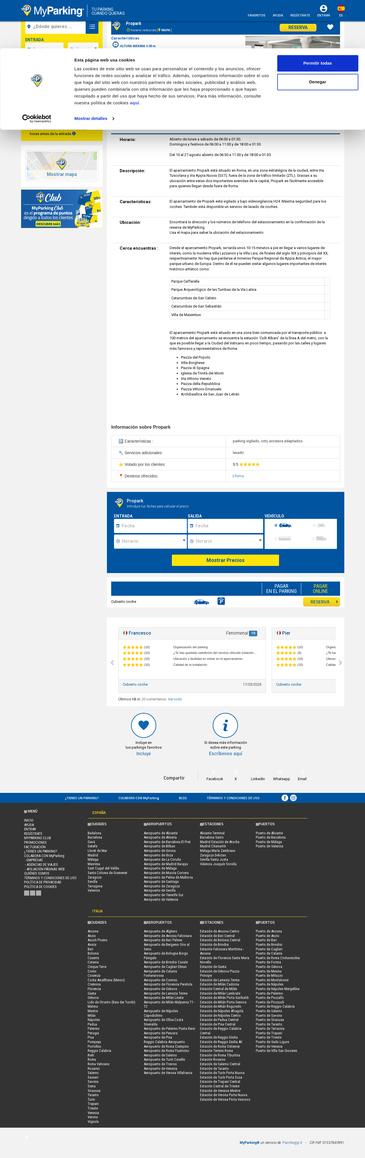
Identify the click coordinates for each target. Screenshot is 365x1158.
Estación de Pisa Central (217, 1024)
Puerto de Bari (266, 940)
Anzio (92, 936)
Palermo (94, 1028)
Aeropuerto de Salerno (160, 1055)
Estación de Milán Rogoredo (220, 1006)
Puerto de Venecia (269, 1046)
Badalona (94, 833)
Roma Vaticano (98, 1064)
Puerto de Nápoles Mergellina (277, 989)
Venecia (93, 1113)
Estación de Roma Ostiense (220, 1046)
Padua (92, 1024)
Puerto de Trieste (268, 1037)
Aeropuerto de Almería (160, 837)
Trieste (93, 1108)
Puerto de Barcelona (271, 837)
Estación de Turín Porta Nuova (222, 1073)
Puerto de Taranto (269, 1024)
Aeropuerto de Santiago (161, 881)
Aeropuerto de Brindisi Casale (166, 962)
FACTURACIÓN (35, 847)
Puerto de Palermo (269, 993)
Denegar (317, 33)
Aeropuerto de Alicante (161, 833)
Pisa (91, 1037)
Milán (92, 1015)
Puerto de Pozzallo (270, 997)
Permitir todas (317, 14)
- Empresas (33, 860)
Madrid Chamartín (213, 846)
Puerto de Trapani (269, 1033)
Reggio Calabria (99, 1050)
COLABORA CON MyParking (139, 798)
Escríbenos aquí (225, 753)
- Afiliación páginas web (44, 869)
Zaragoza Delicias (213, 855)
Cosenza (94, 975)
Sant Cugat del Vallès (103, 868)
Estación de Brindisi (214, 944)
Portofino (94, 1046)
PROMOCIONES (35, 842)
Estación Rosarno (212, 1059)
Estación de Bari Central (217, 936)
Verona (93, 1117)
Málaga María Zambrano (217, 851)
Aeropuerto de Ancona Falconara (168, 936)
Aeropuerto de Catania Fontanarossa (160, 973)
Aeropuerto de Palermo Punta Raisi (169, 1028)
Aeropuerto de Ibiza (158, 855)
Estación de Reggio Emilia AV (221, 1042)
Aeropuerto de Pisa (158, 1037)
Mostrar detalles (90, 70)
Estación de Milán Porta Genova (223, 1002)
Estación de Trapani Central (220, 1081)
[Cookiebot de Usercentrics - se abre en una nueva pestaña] (37, 70)
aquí (134, 54)
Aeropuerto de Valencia (161, 899)
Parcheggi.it (292, 1142)
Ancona (93, 931)
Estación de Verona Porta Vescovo (225, 1099)
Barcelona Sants (211, 837)
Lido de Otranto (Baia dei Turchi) (111, 1002)
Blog (183, 798)
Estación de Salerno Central (220, 1064)
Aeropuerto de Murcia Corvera (166, 873)
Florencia (94, 989)
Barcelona (95, 837)
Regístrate (33, 833)
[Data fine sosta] (228, 526)
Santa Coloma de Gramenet (107, 873)
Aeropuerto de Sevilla (160, 890)
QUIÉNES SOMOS (36, 873)
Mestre (93, 1011)
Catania (93, 962)
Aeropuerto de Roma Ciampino (166, 1046)
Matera (93, 1006)
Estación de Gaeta (213, 967)
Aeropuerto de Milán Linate (163, 997)
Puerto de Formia (268, 962)
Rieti (91, 1055)
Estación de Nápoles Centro (220, 1015)
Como (92, 971)
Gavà (91, 842)
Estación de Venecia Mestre (220, 1090)
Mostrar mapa (62, 174)
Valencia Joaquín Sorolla (218, 864)
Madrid (93, 855)
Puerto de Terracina (270, 1028)
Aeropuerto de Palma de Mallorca (168, 877)
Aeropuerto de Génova (160, 989)
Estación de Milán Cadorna (219, 984)
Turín (91, 1099)
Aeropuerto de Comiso (160, 980)
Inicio (28, 820)
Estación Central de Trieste (219, 1086)
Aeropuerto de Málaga (160, 868)
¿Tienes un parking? (82, 798)
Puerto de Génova (269, 967)
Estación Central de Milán (218, 989)
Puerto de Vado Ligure (272, 1042)
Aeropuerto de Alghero (160, 931)
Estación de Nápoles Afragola (221, 1011)
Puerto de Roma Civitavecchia (278, 958)
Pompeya (94, 1042)
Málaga (93, 859)
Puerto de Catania (269, 953)
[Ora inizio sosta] (153, 541)
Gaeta (92, 993)
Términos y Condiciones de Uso (232, 798)
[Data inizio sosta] (153, 526)
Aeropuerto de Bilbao (159, 846)
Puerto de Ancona (269, 931)
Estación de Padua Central (219, 1020)
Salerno (93, 1073)
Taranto (93, 1095)
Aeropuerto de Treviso (160, 1064)
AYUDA (29, 825)
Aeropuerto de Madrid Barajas (166, 864)
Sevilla (92, 881)
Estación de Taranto (214, 1068)
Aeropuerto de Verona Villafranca (168, 1073)
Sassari (93, 1077)
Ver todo (175, 699)
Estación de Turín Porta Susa (221, 1077)
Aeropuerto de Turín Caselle (164, 1059)
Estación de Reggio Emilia (219, 1037)
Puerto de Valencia (269, 846)
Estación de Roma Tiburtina (220, 1055)
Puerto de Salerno (269, 1011)
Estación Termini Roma (216, 1050)
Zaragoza (95, 877)
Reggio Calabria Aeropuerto (164, 1042)
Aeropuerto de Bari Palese (163, 940)
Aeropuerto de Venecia (160, 1068)
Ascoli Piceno (97, 940)
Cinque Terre (97, 967)
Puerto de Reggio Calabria (275, 1006)
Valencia (94, 890)
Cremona (94, 984)
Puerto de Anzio (267, 936)
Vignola (93, 1121)
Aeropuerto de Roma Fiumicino (166, 1050)
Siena (92, 1086)
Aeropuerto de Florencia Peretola (168, 984)
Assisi (92, 944)
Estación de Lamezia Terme (219, 980)
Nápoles (94, 1020)
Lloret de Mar (97, 851)
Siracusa (94, 1090)
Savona (93, 1081)
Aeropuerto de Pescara (161, 1033)
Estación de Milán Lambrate (220, 993)
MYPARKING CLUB (37, 838)
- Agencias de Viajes (41, 864)
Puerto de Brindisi (269, 944)
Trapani (93, 1104)
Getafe (92, 846)
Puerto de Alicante (269, 833)
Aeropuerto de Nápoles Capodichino (161, 1013)
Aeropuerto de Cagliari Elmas (165, 967)
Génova (93, 997)
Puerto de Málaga (269, 842)
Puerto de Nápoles (269, 984)
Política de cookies (40, 887)
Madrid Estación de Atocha (219, 842)
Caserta (93, 958)
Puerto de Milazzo (269, 975)
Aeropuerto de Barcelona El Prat (167, 842)
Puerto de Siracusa (270, 1020)
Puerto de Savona (269, 1015)
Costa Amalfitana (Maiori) (106, 980)
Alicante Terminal (212, 833)
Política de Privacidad (42, 882)
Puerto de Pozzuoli (270, 1002)
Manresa (94, 864)
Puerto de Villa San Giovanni (276, 1050)
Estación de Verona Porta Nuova (223, 1095)
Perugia (93, 1033)
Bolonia (93, 953)
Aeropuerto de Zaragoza (162, 886)
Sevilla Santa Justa (214, 859)
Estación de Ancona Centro (219, 931)
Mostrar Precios (225, 560)
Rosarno (94, 1068)
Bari (90, 949)
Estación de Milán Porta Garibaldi (224, 997)
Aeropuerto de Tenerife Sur (163, 895)
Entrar (30, 829)
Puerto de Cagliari (269, 949)
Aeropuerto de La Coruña (162, 859)
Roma (239, 476)
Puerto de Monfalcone (272, 980)
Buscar (62, 115)
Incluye (143, 753)
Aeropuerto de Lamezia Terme (165, 993)
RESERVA (324, 601)
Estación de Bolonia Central (220, 940)
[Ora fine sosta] (228, 541)
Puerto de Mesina (269, 971)
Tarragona (95, 886)
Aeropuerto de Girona (160, 851)
